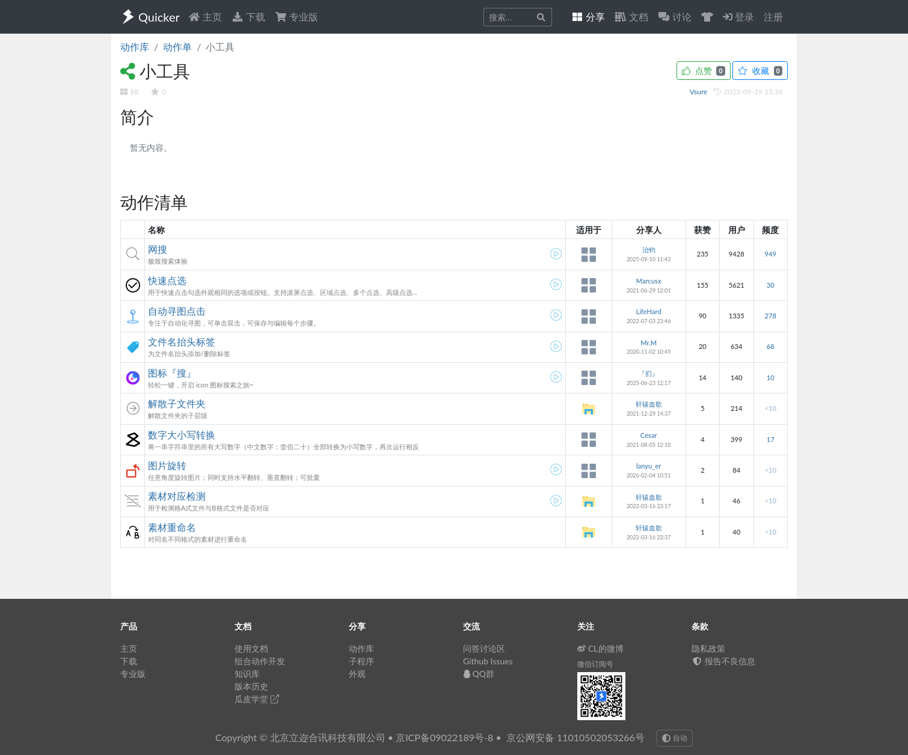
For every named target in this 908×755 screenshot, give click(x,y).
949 (770, 254)
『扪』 (648, 373)
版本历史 (251, 686)
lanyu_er (648, 466)
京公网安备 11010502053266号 (575, 737)
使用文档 (251, 648)
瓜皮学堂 (257, 699)
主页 (205, 16)
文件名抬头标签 (181, 341)
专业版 (296, 16)
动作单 (177, 46)
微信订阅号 (595, 664)
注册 (773, 16)
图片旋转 (167, 465)
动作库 (134, 46)
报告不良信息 (723, 661)
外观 (357, 674)
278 (770, 316)
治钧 (648, 249)
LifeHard (648, 311)
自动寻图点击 (177, 311)
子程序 (361, 661)
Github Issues (488, 661)
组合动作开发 (260, 661)
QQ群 (478, 674)
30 (771, 285)
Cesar (648, 435)
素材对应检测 (177, 496)
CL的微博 (600, 648)
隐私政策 (708, 648)
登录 (738, 16)
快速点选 (167, 280)
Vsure (700, 91)
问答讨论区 (484, 648)
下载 (248, 16)
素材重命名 (172, 527)
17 (771, 439)
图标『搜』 (172, 372)
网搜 (157, 249)
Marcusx (648, 281)
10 (771, 377)
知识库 (247, 674)
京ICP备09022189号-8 (444, 737)
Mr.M (648, 343)
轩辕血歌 (649, 404)
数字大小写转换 (181, 434)
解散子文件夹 (177, 403)
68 (771, 346)
